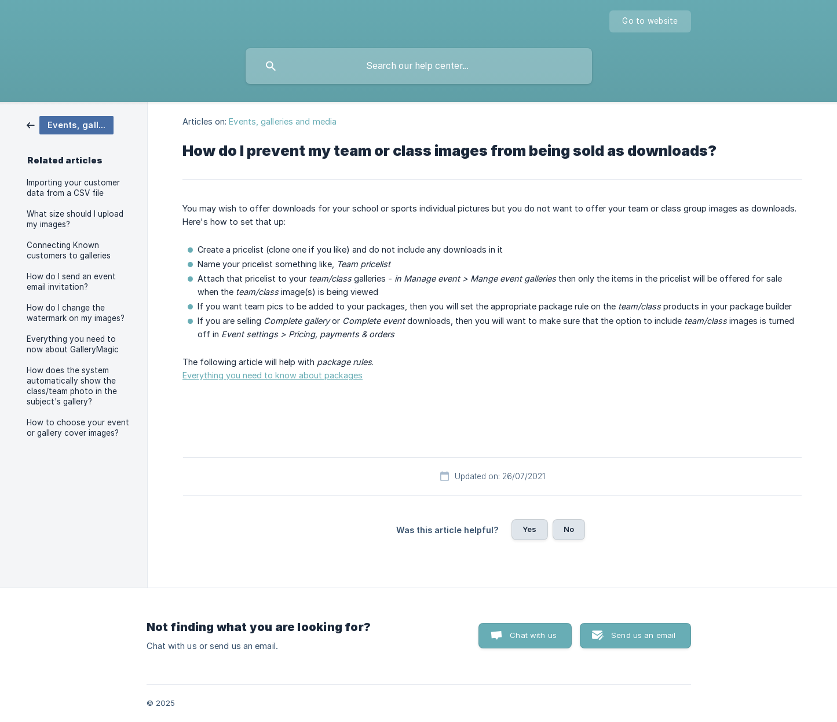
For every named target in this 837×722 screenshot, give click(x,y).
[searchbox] (419, 66)
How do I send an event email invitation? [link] (71, 281)
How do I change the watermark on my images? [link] (76, 313)
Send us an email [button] (643, 635)
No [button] (569, 529)
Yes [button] (529, 529)
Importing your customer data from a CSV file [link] (73, 188)
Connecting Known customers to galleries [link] (69, 250)
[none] (649, 21)
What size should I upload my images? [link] (75, 219)
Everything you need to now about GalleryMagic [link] (73, 344)
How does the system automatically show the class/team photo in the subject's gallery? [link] (72, 386)
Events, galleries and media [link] (283, 121)
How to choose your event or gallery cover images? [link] (78, 427)
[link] (70, 124)
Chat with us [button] (533, 635)
